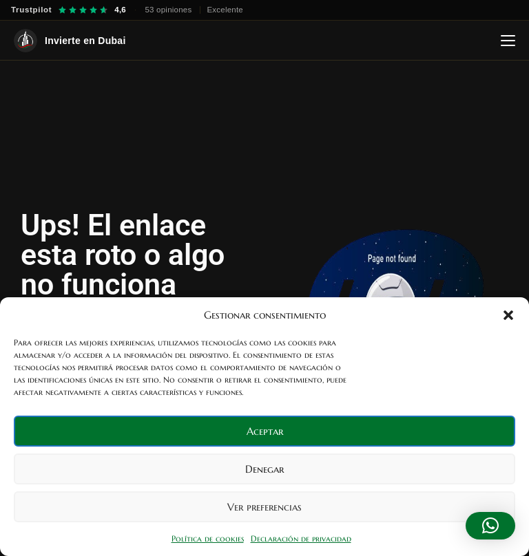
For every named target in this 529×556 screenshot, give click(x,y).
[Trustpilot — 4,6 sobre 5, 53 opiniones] (127, 10)
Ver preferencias (264, 506)
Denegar (264, 468)
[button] (508, 315)
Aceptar (265, 431)
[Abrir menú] (508, 40)
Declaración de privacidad (301, 538)
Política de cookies (208, 538)
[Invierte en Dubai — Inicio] (70, 40)
